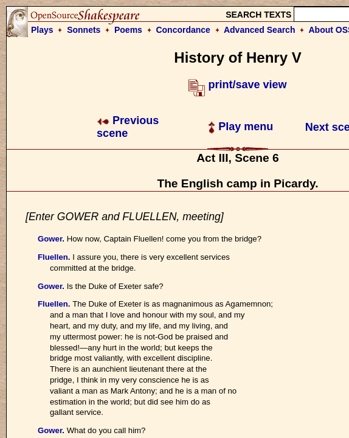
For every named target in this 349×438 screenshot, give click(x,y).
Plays (42, 30)
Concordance (183, 30)
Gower (50, 238)
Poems (128, 30)
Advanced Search (259, 30)
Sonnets (83, 30)
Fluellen (53, 257)
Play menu (240, 126)
